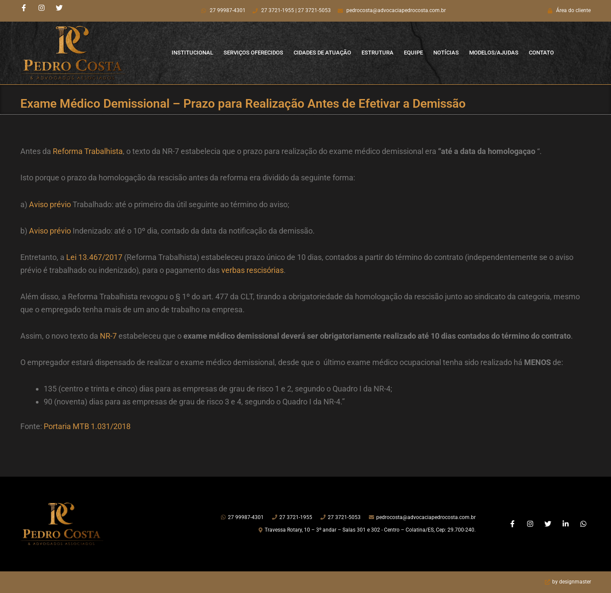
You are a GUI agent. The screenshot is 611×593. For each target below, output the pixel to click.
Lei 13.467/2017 (94, 257)
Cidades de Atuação (322, 52)
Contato (541, 52)
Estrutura (377, 52)
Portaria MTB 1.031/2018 (87, 426)
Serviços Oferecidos (253, 52)
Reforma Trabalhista (88, 151)
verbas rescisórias (252, 270)
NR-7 (108, 335)
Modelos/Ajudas (493, 52)
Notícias (446, 52)
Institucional (192, 52)
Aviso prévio (50, 204)
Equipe (413, 52)
